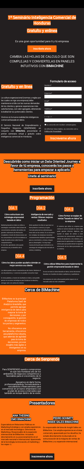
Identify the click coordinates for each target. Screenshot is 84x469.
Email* (46, 101)
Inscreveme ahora (63, 138)
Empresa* (48, 93)
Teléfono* (48, 109)
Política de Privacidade (52, 131)
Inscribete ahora (42, 48)
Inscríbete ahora (42, 188)
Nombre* (48, 85)
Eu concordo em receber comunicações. (60, 125)
